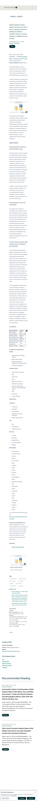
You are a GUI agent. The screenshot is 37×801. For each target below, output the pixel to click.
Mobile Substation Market (18, 547)
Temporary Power (13, 585)
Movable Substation (22, 578)
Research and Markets (14, 43)
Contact (11, 632)
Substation (12, 583)
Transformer (21, 585)
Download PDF (5, 661)
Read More (5, 715)
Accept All (22, 798)
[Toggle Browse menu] (32, 7)
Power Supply (20, 581)
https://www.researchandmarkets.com (11, 651)
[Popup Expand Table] (27, 331)
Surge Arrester (18, 583)
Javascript (4, 667)
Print (3, 659)
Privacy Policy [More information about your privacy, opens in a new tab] (14, 796)
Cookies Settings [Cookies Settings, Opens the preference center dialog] (5, 798)
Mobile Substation (13, 578)
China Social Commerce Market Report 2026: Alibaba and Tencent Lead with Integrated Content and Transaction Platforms (18, 731)
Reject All (31, 798)
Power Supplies (13, 581)
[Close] (34, 792)
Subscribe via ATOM (7, 665)
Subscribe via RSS (6, 663)
